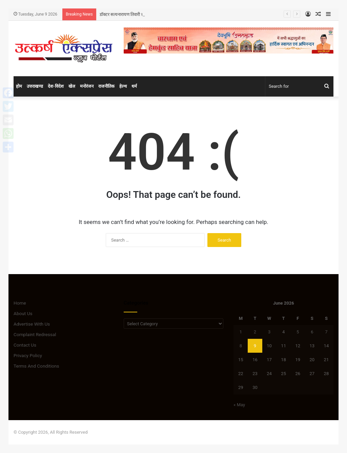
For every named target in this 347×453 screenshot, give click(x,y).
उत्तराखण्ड (35, 86)
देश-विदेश (56, 86)
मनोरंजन (87, 86)
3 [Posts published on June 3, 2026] (269, 331)
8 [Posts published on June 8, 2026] (241, 345)
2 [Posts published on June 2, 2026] (255, 331)
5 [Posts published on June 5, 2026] (298, 331)
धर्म (134, 86)
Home (20, 303)
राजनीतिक (106, 86)
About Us (23, 313)
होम (19, 86)
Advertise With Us (32, 324)
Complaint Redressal (35, 334)
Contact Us (25, 345)
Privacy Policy (28, 355)
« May (239, 404)
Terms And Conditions (36, 366)
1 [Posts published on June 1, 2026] (241, 331)
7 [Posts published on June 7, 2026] (326, 331)
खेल (71, 86)
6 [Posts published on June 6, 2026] (312, 331)
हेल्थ (123, 86)
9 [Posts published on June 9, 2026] (255, 345)
